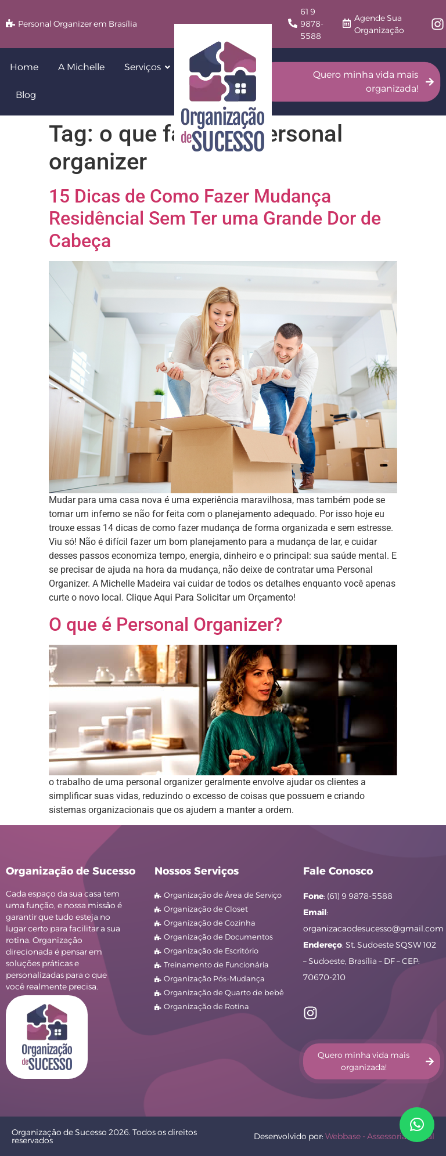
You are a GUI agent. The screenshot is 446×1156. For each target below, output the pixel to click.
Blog (26, 94)
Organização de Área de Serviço (223, 894)
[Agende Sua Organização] (346, 24)
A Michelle (81, 67)
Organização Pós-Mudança (214, 978)
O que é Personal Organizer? (166, 624)
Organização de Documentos (218, 936)
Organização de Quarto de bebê (224, 992)
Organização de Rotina (206, 1006)
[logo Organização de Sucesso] (222, 96)
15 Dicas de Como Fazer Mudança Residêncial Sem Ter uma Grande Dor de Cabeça (215, 218)
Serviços (144, 67)
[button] (417, 1124)
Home (24, 67)
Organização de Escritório (211, 950)
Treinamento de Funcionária (216, 964)
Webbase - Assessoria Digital (379, 1136)
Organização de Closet (206, 908)
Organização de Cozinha (210, 922)
